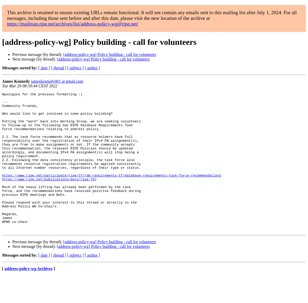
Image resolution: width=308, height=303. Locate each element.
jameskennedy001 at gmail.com (57, 81)
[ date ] (44, 68)
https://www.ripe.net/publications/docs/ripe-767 (49, 197)
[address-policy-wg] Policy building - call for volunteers (109, 54)
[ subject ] (75, 68)
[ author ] (92, 68)
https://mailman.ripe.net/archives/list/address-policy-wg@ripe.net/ (72, 24)
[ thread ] (58, 68)
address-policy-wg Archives (28, 296)
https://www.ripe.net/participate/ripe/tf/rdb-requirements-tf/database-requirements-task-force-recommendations (111, 192)
